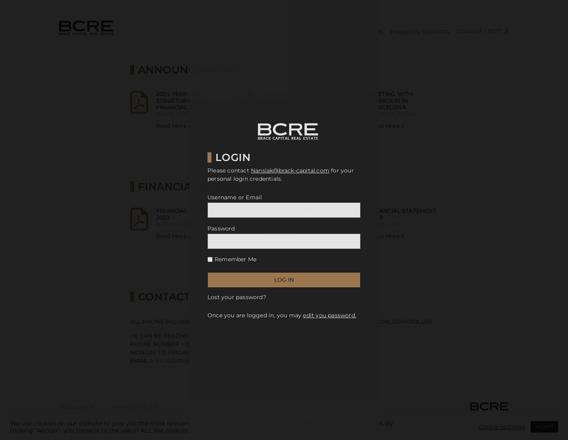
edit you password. (329, 315)
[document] (284, 220)
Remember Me (235, 259)
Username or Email (234, 197)
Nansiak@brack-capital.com (290, 170)
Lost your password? (236, 297)
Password (221, 228)
